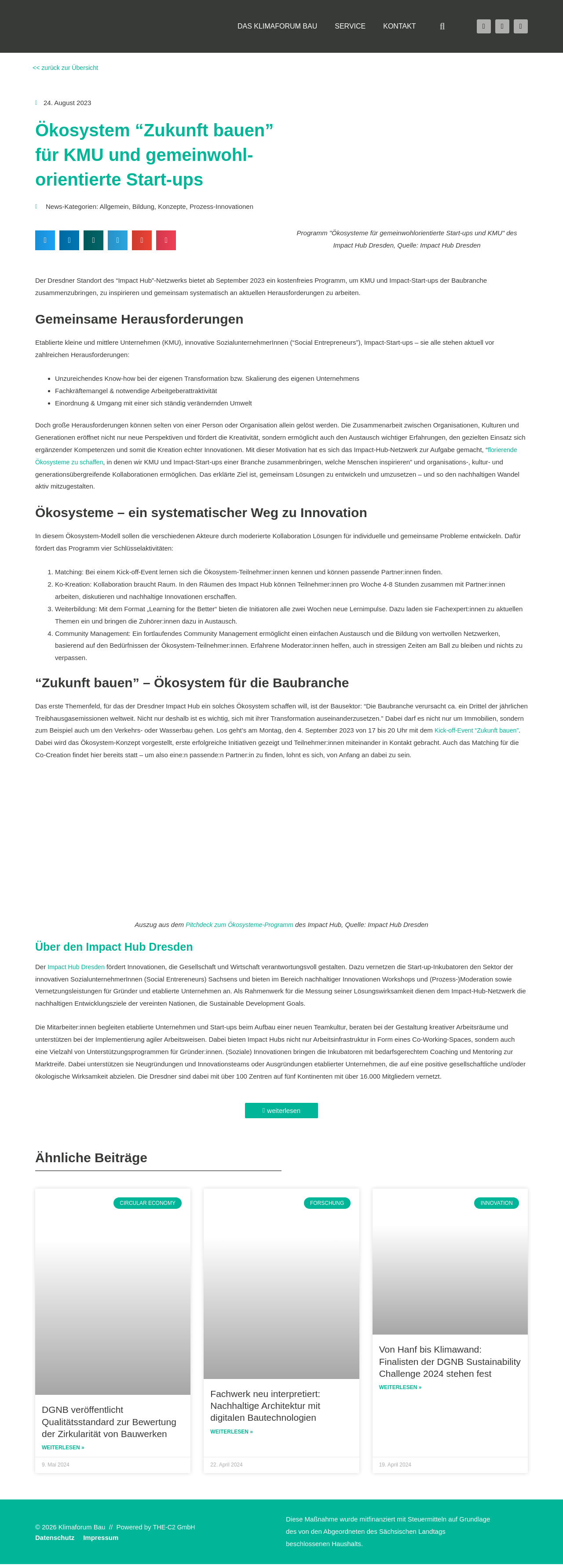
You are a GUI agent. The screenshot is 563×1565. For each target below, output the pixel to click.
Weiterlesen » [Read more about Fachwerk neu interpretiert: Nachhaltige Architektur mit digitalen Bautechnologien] (231, 1433)
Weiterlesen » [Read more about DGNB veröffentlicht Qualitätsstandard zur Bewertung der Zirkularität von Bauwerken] (63, 1448)
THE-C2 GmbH (175, 1528)
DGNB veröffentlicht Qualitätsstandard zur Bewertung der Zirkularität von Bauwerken (109, 1421)
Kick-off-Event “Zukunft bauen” (479, 730)
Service (350, 26)
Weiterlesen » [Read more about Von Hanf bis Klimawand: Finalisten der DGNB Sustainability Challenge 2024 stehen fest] (400, 1388)
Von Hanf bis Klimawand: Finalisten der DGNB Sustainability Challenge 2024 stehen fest (450, 1361)
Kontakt (399, 26)
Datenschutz (54, 1538)
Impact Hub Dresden (78, 966)
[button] (442, 26)
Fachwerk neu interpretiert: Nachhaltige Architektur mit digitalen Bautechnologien (265, 1406)
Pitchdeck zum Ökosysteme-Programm (240, 924)
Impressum (100, 1538)
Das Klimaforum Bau (277, 26)
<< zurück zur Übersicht (66, 67)
